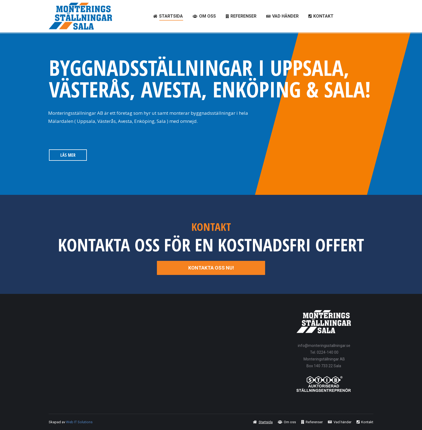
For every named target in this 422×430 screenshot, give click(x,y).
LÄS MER (67, 155)
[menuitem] (168, 16)
